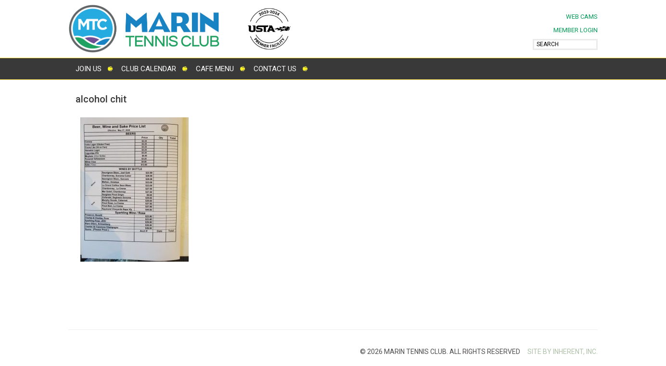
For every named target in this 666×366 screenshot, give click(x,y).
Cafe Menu (215, 68)
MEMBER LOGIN (575, 30)
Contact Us (275, 68)
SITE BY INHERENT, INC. (562, 351)
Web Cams (582, 16)
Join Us (89, 68)
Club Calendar (148, 68)
